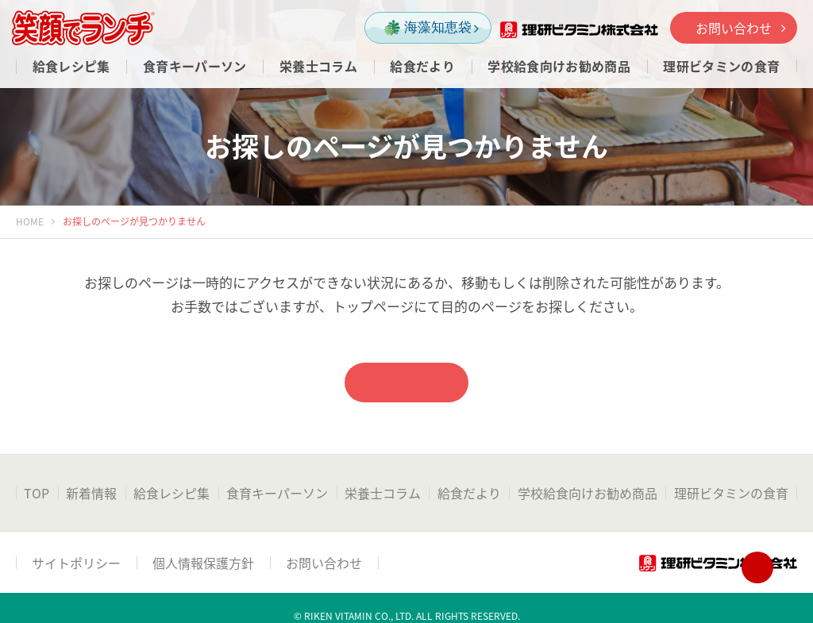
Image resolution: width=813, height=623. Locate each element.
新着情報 (91, 492)
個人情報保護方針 (203, 562)
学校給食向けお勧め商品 (587, 492)
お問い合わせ (740, 27)
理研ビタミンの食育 (731, 492)
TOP (36, 492)
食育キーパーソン (277, 492)
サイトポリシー (76, 562)
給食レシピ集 (171, 492)
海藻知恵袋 (431, 28)
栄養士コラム (383, 492)
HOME (30, 221)
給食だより (469, 492)
